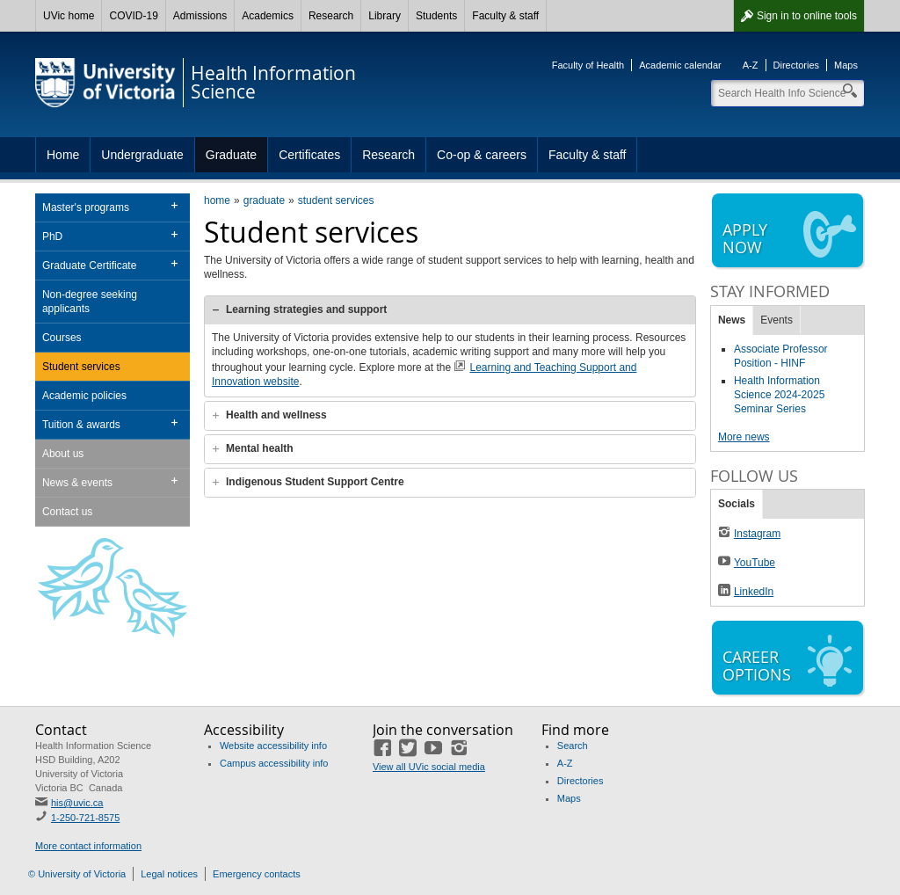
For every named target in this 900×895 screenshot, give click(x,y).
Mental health (260, 448)
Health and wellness (276, 415)
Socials (736, 504)
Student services (81, 366)
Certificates (309, 155)
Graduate (231, 155)
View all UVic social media (429, 766)
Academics (268, 16)
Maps (846, 65)
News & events (77, 483)
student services (336, 200)
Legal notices (169, 874)
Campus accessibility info (274, 763)
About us (62, 454)
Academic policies (84, 395)
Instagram (757, 534)
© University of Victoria (77, 874)
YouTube (754, 563)
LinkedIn (753, 592)
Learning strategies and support (306, 309)
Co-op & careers (481, 155)
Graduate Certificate (89, 265)
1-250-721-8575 (85, 817)
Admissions (200, 16)
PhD (52, 236)
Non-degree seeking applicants (89, 301)
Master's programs (85, 207)
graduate (264, 200)
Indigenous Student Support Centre (315, 482)
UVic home (68, 16)
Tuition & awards (81, 424)
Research (330, 16)
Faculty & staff (505, 16)
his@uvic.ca (77, 802)
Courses (62, 337)
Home (63, 155)
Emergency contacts (257, 874)
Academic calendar (680, 65)
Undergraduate (142, 155)
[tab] (450, 309)
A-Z (750, 65)
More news (744, 437)
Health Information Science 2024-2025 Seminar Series (779, 395)
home (217, 200)
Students (436, 16)
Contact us (67, 512)
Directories (796, 65)
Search (572, 745)
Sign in (807, 16)
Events (776, 320)
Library (384, 16)
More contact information (88, 845)
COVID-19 (133, 16)
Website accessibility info (273, 745)
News (731, 320)
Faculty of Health (588, 65)
